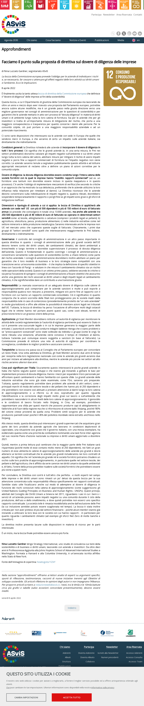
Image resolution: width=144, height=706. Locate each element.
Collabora (90, 661)
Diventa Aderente (86, 653)
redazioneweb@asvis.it (47, 584)
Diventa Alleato (87, 657)
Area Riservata (124, 14)
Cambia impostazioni (28, 697)
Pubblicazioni (64, 666)
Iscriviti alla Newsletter (108, 653)
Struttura (66, 661)
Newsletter (109, 14)
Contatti (137, 14)
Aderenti (67, 653)
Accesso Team (135, 661)
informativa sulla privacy (102, 687)
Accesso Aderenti (134, 653)
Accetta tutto (79, 697)
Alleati (68, 657)
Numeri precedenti (109, 657)
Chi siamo (65, 647)
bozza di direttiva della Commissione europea (62, 93)
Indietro (72, 607)
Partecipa (96, 14)
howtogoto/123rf (46, 562)
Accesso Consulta (134, 657)
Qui (8, 687)
